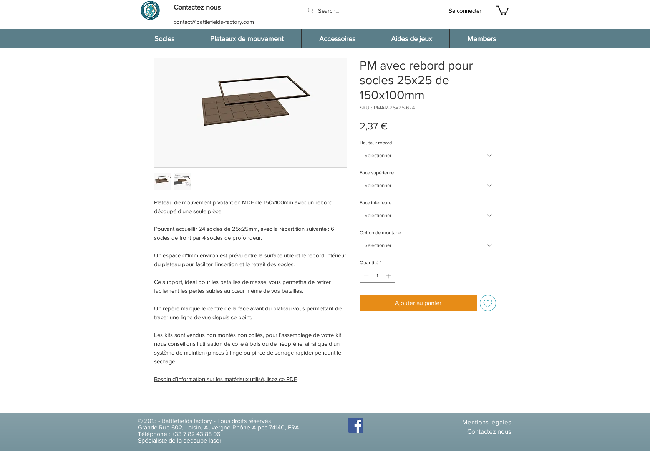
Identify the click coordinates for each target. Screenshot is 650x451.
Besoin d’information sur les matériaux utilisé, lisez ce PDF (225, 379)
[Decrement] (365, 275)
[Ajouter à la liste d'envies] (488, 303)
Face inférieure (375, 203)
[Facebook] (355, 425)
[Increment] (389, 275)
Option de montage (380, 232)
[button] (201, 7)
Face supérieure (377, 173)
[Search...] (347, 10)
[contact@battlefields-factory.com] (214, 22)
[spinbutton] (377, 275)
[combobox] (428, 155)
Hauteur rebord (376, 143)
